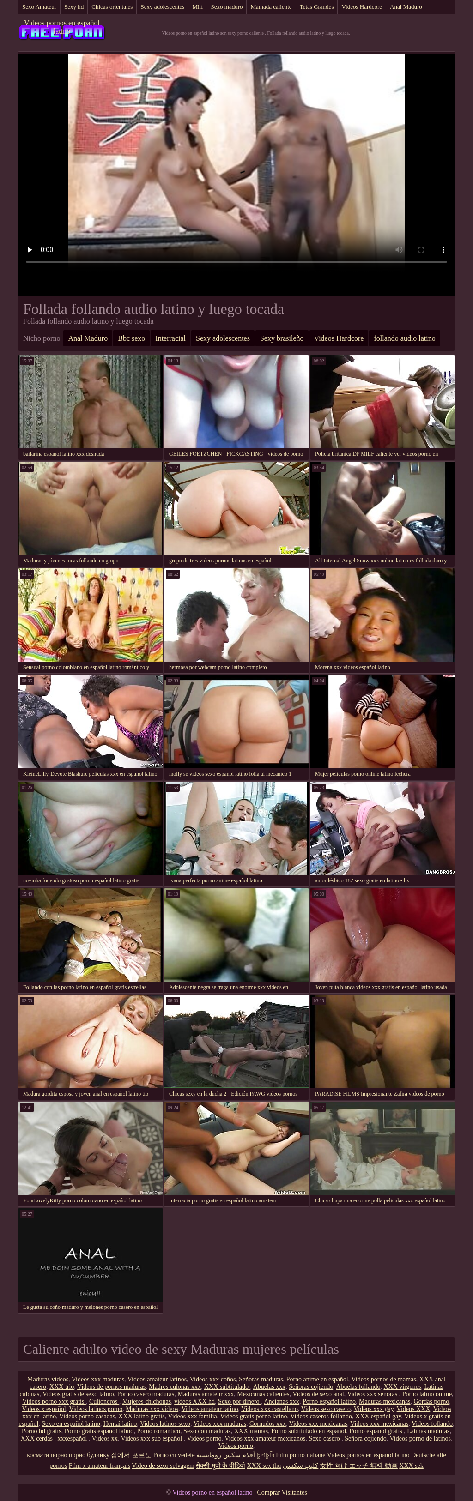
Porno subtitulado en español (308, 1431)
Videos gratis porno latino (253, 1416)
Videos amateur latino (210, 1408)
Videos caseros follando (321, 1416)
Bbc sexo (131, 338)
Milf (197, 6)
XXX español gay (378, 1416)
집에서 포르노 (131, 1455)
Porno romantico (158, 1431)
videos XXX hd (194, 1401)
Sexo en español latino (71, 1423)
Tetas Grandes (317, 6)
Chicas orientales (112, 6)
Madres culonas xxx (175, 1386)
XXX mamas (251, 1431)
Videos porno (204, 1438)
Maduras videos (47, 1379)
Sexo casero (325, 1438)
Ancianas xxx (281, 1401)
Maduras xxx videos (152, 1408)
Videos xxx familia (192, 1416)
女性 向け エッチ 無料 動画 (359, 1465)
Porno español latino (329, 1401)
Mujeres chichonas (146, 1401)
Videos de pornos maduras (111, 1386)
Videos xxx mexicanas (318, 1423)
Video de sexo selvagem (163, 1465)
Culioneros (104, 1401)
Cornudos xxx (267, 1423)
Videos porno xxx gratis (54, 1401)
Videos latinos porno (96, 1408)
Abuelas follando (358, 1386)
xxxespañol (73, 1438)
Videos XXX (414, 1408)
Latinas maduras (428, 1431)
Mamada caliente (270, 6)
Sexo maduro (227, 6)
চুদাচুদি (265, 1455)
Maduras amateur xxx (205, 1394)
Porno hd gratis (41, 1431)
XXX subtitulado (227, 1386)
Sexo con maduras (207, 1431)
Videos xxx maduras (98, 1379)
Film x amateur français (99, 1465)
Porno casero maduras (146, 1394)
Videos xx (105, 1438)
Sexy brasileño (282, 338)
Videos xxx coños (213, 1379)
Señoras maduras (261, 1379)
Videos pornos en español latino (62, 27)
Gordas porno (431, 1401)
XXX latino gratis (141, 1416)
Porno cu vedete (173, 1455)
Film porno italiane (300, 1455)
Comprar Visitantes (282, 1492)
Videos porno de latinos (420, 1438)
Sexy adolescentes (162, 6)
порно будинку (89, 1455)
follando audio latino (404, 338)
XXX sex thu (264, 1465)
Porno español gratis (376, 1431)
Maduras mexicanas (385, 1401)
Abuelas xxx (269, 1386)
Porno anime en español (317, 1379)
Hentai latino (120, 1423)
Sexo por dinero (239, 1401)
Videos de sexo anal (318, 1394)
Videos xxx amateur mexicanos (264, 1438)
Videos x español (44, 1408)
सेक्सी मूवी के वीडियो (220, 1465)
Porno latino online (427, 1394)
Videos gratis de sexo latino (78, 1394)
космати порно (47, 1455)
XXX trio (61, 1386)
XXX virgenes (402, 1386)
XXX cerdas (37, 1438)
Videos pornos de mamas (383, 1379)
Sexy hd (74, 6)
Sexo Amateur (39, 6)
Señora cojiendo (366, 1438)
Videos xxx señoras (373, 1394)
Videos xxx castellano (269, 1408)
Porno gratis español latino (99, 1431)
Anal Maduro (406, 6)
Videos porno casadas (87, 1416)
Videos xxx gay (374, 1408)
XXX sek (411, 1465)
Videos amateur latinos (157, 1379)
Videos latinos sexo (165, 1423)
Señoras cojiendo (311, 1386)
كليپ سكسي (301, 1465)
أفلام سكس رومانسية (225, 1455)
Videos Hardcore (361, 6)
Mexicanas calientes (263, 1394)
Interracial (170, 338)
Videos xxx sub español (152, 1438)
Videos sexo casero (326, 1408)
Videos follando (432, 1423)
